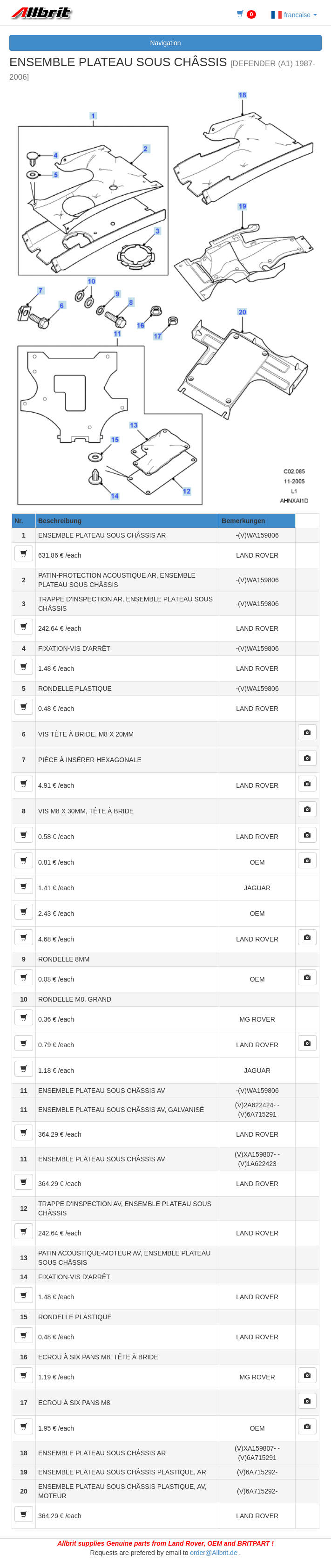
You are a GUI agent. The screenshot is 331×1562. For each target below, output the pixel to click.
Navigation (165, 43)
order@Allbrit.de (213, 1552)
